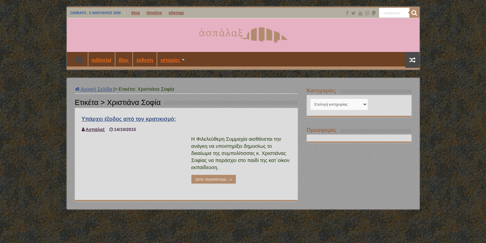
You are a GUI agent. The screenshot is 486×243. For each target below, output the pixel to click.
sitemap (176, 12)
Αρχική (79, 59)
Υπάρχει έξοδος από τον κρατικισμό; (129, 119)
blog (135, 12)
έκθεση (144, 60)
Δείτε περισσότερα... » (213, 179)
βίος (124, 60)
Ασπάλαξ (95, 129)
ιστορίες (170, 60)
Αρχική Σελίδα (93, 89)
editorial (101, 60)
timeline (154, 12)
